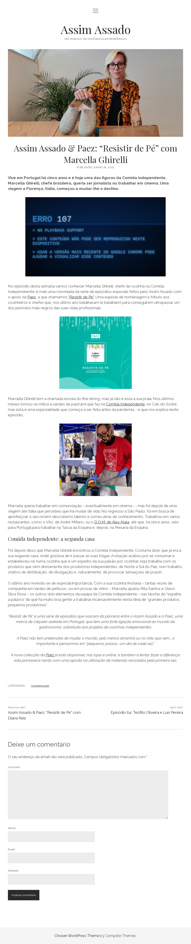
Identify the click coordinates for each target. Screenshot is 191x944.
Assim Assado (96, 29)
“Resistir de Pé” (81, 297)
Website (13, 870)
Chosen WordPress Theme (77, 936)
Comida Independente (125, 404)
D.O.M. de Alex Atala (111, 522)
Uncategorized (40, 685)
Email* (12, 849)
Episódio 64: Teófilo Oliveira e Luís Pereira (147, 712)
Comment (14, 767)
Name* (12, 828)
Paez (31, 297)
